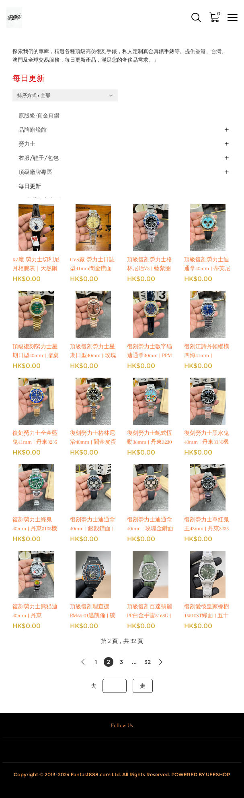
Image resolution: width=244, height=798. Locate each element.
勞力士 (26, 143)
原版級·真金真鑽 (38, 115)
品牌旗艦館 (32, 129)
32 (147, 662)
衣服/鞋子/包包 (38, 157)
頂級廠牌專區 (35, 172)
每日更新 (29, 186)
